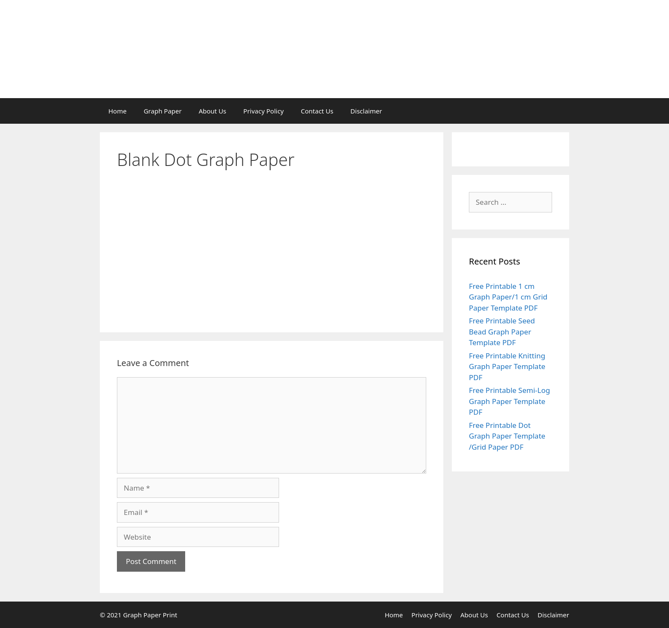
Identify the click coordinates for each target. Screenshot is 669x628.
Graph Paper (163, 111)
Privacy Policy (263, 111)
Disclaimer (366, 111)
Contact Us (317, 111)
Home (117, 111)
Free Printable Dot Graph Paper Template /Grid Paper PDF (507, 436)
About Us (213, 111)
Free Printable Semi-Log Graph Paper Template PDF (509, 401)
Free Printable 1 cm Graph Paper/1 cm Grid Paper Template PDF (508, 297)
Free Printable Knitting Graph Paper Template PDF (507, 366)
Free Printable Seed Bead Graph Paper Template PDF (502, 331)
